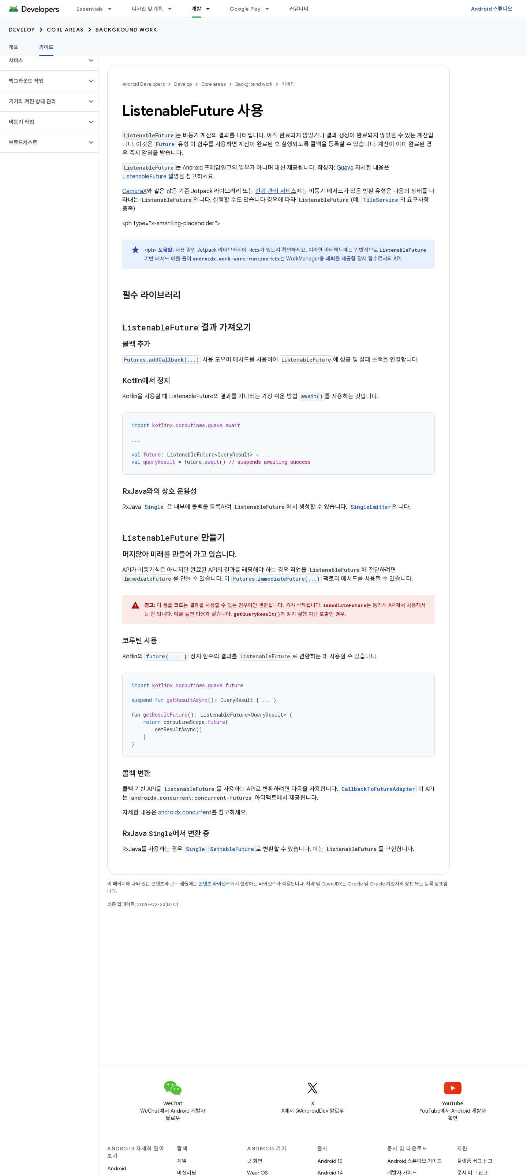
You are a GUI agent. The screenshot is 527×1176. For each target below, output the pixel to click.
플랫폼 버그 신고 (475, 1161)
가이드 (288, 84)
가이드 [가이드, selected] (46, 47)
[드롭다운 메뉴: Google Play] (270, 9)
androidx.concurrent (185, 812)
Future (165, 144)
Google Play (245, 8)
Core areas (65, 29)
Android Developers (143, 84)
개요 (14, 47)
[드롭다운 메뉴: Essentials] (113, 9)
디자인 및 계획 (147, 8)
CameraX (134, 191)
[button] (43, 60)
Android (116, 1168)
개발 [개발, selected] (197, 8)
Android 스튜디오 (491, 8)
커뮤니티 (299, 8)
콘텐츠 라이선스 (214, 884)
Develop (22, 29)
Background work (126, 29)
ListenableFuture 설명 (150, 176)
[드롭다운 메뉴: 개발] (211, 9)
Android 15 (330, 1161)
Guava (345, 167)
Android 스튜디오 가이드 (414, 1161)
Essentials (89, 8)
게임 (182, 1161)
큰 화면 (254, 1161)
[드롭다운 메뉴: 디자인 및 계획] (173, 9)
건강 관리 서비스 (275, 191)
